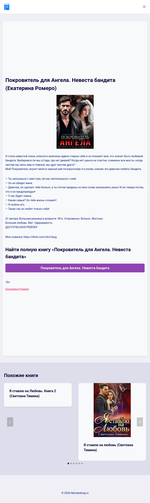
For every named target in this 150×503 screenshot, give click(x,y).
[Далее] (140, 421)
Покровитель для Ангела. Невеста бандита (75, 268)
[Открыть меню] (144, 6)
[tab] (68, 463)
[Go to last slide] (10, 421)
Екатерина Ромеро (17, 289)
